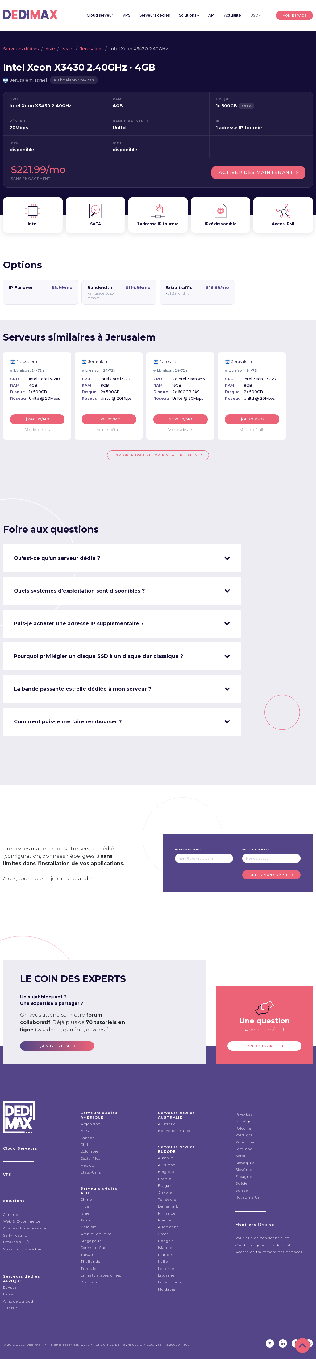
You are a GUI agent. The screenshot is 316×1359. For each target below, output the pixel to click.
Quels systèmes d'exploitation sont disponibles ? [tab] (79, 591)
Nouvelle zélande (175, 1131)
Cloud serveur (100, 15)
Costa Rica (91, 1158)
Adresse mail (188, 849)
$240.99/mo (37, 419)
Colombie (89, 1151)
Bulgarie (166, 1185)
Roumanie (245, 1142)
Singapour (91, 1241)
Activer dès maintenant (256, 172)
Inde (85, 1206)
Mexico (87, 1165)
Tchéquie (167, 1199)
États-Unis (91, 1172)
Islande (165, 1247)
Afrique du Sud (18, 1301)
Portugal (243, 1135)
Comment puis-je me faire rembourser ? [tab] (68, 722)
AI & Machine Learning (25, 1228)
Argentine (90, 1124)
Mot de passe (256, 849)
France (165, 1220)
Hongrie (166, 1241)
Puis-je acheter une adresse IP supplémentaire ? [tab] (78, 623)
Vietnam (89, 1282)
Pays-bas (243, 1114)
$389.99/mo (252, 419)
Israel (67, 49)
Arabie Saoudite (96, 1234)
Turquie (88, 1268)
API (211, 15)
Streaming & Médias (22, 1249)
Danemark (168, 1206)
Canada (88, 1138)
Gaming (11, 1214)
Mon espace (294, 16)
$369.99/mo (181, 419)
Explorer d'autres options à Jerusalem (156, 455)
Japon (86, 1220)
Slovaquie (245, 1163)
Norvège (243, 1121)
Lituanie (166, 1275)
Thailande (90, 1261)
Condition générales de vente (264, 1245)
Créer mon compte (269, 875)
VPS (126, 15)
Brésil (86, 1131)
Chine (86, 1199)
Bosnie (164, 1179)
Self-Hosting (15, 1235)
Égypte (10, 1287)
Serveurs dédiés (154, 15)
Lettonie (166, 1268)
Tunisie (10, 1308)
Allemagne (168, 1227)
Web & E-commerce (22, 1221)
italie (163, 1261)
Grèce (163, 1234)
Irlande (165, 1255)
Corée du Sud (94, 1247)
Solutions (189, 15)
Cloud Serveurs (20, 1148)
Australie (167, 1124)
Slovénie (243, 1169)
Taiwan (88, 1255)
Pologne (243, 1128)
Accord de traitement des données (268, 1252)
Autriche (166, 1165)
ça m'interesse (55, 1046)
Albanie (165, 1158)
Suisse (241, 1190)
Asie (50, 49)
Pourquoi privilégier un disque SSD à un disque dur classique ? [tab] (98, 656)
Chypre (165, 1192)
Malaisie (88, 1227)
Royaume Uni (248, 1197)
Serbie (241, 1156)
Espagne (243, 1177)
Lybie (8, 1294)
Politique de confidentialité (262, 1238)
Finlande (167, 1213)
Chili (85, 1144)
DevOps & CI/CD (18, 1242)
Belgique (167, 1172)
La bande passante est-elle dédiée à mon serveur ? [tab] (82, 689)
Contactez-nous (262, 1046)
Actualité (232, 15)
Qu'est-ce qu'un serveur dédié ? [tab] (57, 558)
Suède (241, 1183)
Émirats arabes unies (101, 1275)
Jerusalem (91, 49)
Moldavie (166, 1289)
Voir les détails (37, 429)
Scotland (244, 1149)
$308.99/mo (109, 419)
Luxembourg (170, 1282)
